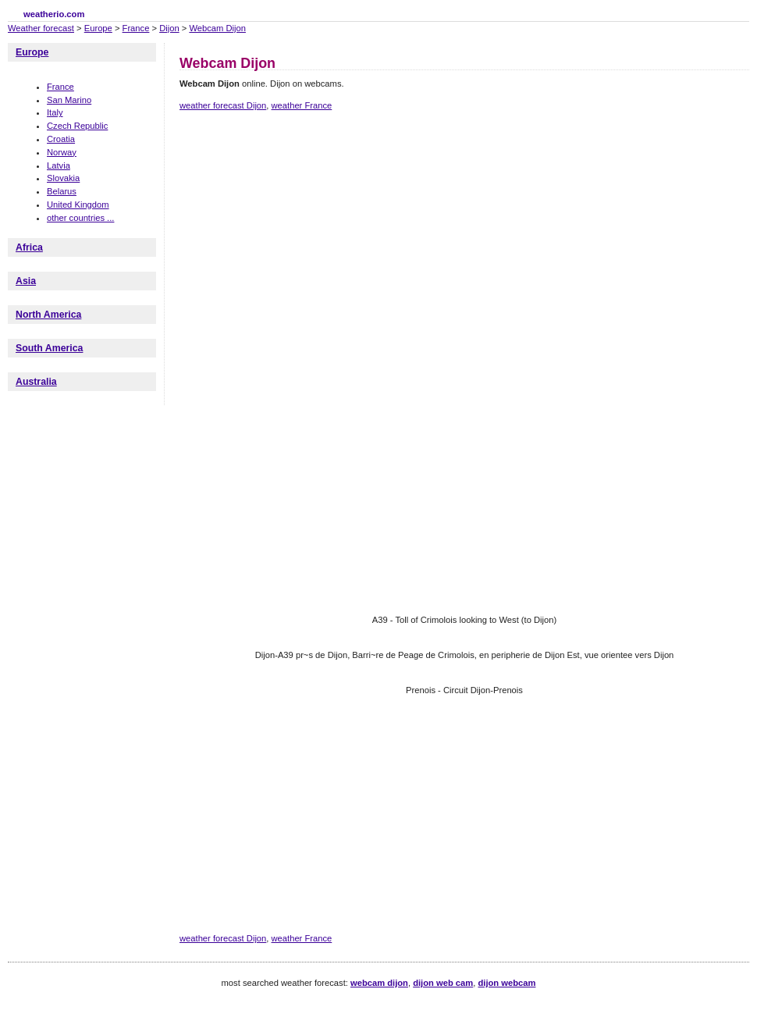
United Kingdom (78, 204)
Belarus (61, 191)
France (136, 28)
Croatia (61, 139)
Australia (36, 381)
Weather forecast (41, 28)
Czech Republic (77, 125)
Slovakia (63, 178)
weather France (302, 105)
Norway (61, 152)
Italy (55, 112)
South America (49, 348)
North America (48, 314)
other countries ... (80, 217)
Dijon (169, 28)
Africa (29, 247)
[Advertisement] (389, 252)
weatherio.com (53, 14)
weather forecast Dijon (222, 105)
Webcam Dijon (217, 28)
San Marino (69, 100)
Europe (98, 28)
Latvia (58, 165)
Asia (26, 281)
